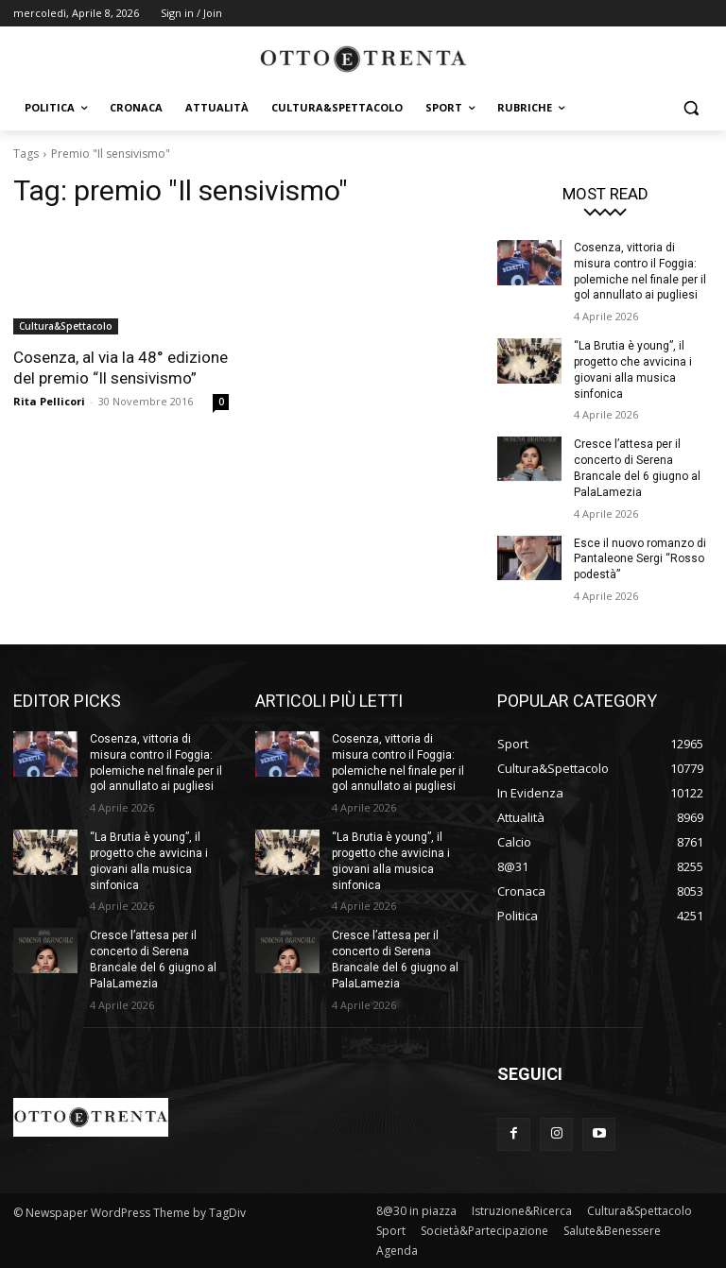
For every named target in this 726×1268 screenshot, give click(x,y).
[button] (690, 108)
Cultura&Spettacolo (65, 326)
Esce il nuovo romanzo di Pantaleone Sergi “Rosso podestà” (640, 559)
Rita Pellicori (49, 401)
